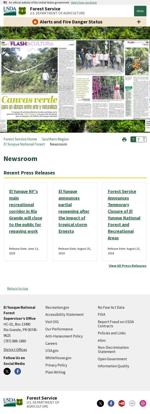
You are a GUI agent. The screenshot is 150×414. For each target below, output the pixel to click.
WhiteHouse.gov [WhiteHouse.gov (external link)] (58, 357)
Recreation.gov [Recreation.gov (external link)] (57, 307)
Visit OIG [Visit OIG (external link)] (52, 321)
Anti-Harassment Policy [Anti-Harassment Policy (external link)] (64, 336)
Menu (140, 11)
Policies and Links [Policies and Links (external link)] (112, 333)
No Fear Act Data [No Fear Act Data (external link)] (111, 307)
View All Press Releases (127, 265)
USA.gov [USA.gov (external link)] (52, 350)
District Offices (15, 349)
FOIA (101, 314)
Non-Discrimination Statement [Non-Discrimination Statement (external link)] (113, 349)
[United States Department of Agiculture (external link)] (11, 11)
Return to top (17, 288)
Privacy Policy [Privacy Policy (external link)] (56, 365)
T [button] (133, 139)
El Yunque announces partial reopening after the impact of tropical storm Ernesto (73, 211)
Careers (51, 343)
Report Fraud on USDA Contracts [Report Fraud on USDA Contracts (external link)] (116, 323)
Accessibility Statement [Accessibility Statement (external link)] (64, 314)
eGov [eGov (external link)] (102, 340)
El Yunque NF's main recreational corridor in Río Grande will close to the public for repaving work (25, 211)
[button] (124, 139)
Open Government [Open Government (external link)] (112, 358)
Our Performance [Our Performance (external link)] (59, 329)
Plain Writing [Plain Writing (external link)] (55, 372)
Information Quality (113, 366)
